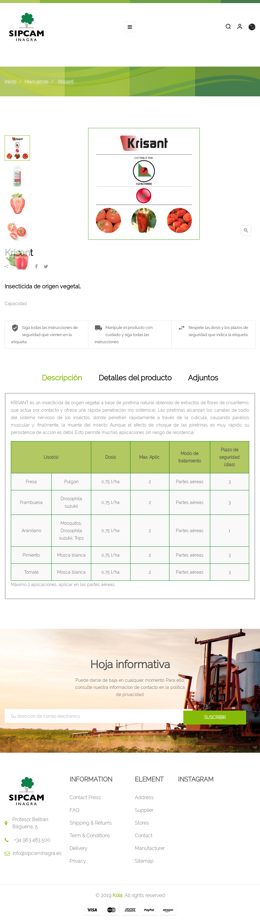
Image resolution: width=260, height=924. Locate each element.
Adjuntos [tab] (203, 379)
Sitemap (144, 863)
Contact (143, 838)
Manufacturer (150, 850)
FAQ (74, 812)
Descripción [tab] (62, 379)
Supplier (144, 812)
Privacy (78, 863)
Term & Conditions (90, 838)
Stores (142, 825)
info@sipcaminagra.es (37, 855)
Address (144, 800)
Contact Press (85, 800)
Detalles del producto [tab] (135, 379)
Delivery (78, 850)
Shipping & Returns (91, 825)
